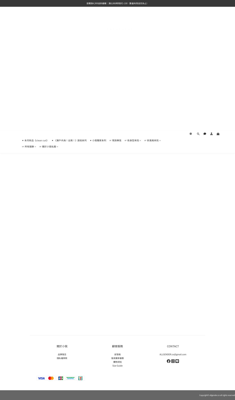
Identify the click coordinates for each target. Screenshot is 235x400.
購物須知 (117, 361)
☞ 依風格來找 (152, 16)
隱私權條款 (62, 358)
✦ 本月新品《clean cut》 (35, 16)
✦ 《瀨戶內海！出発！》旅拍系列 (69, 16)
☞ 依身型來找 (132, 16)
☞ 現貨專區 (115, 16)
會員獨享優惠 (117, 358)
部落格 (117, 354)
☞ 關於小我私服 (48, 22)
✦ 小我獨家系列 (98, 16)
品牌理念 (62, 354)
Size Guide (117, 365)
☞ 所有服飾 (29, 22)
